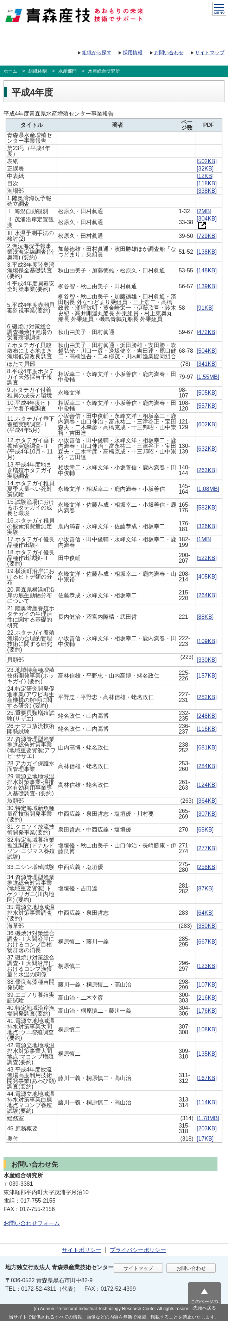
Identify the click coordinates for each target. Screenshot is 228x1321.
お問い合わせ (169, 52)
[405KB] (207, 577)
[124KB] (207, 785)
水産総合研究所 (104, 71)
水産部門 (67, 71)
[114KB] (207, 1102)
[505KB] (207, 393)
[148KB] (207, 270)
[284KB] (207, 766)
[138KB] (207, 252)
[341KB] (207, 364)
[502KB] (207, 161)
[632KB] (207, 449)
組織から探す (97, 52)
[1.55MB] (208, 377)
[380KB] (207, 926)
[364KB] (207, 801)
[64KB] (205, 913)
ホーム (10, 71)
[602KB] (207, 424)
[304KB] (207, 222)
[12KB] (205, 176)
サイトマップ (209, 52)
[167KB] (207, 1078)
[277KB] (207, 848)
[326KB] (207, 526)
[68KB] (205, 830)
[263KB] (207, 470)
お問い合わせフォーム (32, 1223)
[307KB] (207, 814)
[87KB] (205, 888)
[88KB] (205, 617)
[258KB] (207, 867)
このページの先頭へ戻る (204, 1304)
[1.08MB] (208, 489)
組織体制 (37, 71)
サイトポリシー (81, 1250)
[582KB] (207, 508)
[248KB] (207, 716)
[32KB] (205, 169)
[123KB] (207, 966)
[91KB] (205, 308)
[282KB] (207, 697)
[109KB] (207, 641)
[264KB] (207, 595)
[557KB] (207, 406)
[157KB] (207, 676)
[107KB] (207, 985)
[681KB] (207, 748)
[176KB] (207, 1011)
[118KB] (207, 183)
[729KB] (207, 236)
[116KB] (207, 729)
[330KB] (207, 660)
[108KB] (207, 1029)
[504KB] (207, 351)
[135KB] (207, 1054)
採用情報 (132, 52)
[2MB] (204, 211)
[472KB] (207, 332)
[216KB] (207, 998)
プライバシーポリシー (138, 1250)
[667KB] (207, 942)
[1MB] (204, 539)
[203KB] (207, 1128)
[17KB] (205, 1139)
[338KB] (207, 191)
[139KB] (207, 286)
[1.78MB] (208, 1118)
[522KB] (207, 558)
